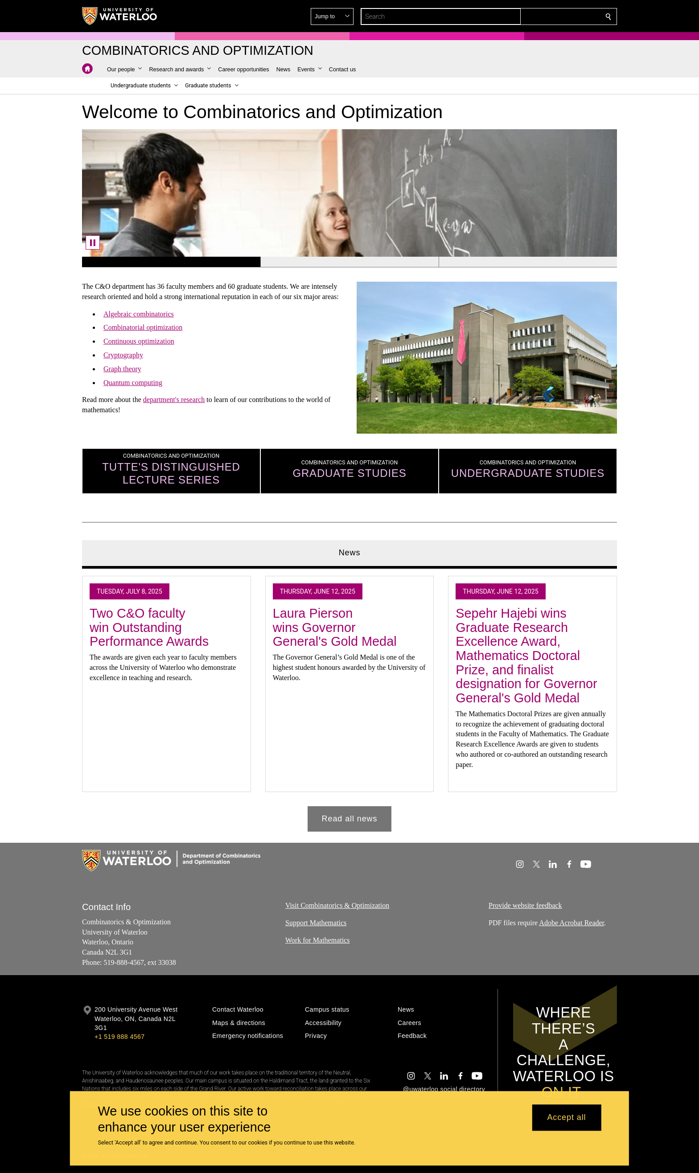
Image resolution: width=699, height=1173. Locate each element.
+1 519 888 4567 (119, 1036)
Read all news (350, 818)
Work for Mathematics (317, 940)
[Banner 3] (528, 262)
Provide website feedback (525, 905)
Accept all (566, 1117)
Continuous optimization (138, 341)
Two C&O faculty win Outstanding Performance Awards (149, 627)
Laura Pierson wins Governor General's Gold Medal (335, 627)
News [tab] (350, 552)
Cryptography (123, 355)
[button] (544, 16)
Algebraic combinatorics (138, 314)
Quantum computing (132, 382)
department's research (174, 400)
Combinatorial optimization (142, 328)
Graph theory (122, 369)
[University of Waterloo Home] (120, 16)
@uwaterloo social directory (444, 1089)
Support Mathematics (315, 923)
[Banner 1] (171, 262)
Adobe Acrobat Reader (571, 923)
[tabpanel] (349, 700)
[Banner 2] (349, 262)
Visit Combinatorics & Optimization (337, 905)
